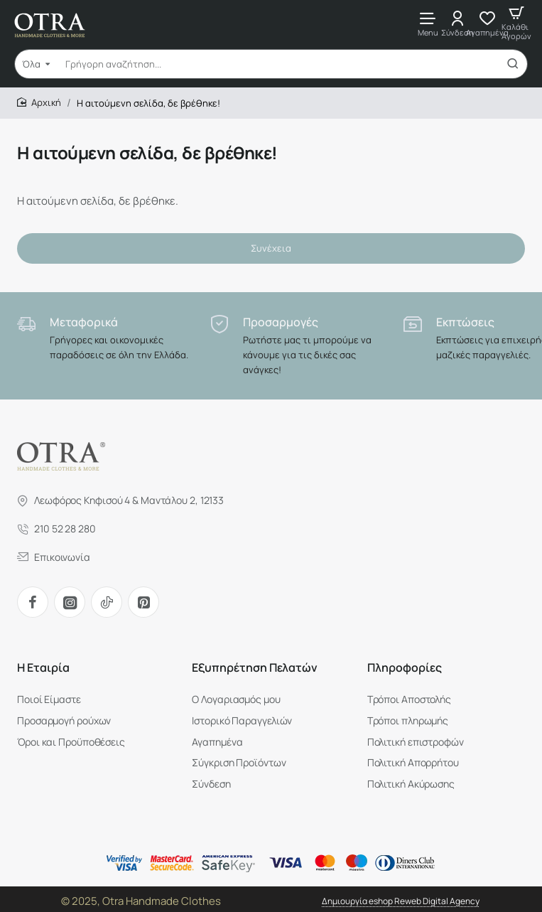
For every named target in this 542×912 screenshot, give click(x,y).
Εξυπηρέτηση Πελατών (255, 668)
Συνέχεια (271, 248)
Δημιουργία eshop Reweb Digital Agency (400, 897)
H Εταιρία (43, 668)
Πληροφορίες (404, 668)
